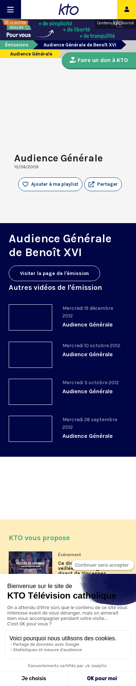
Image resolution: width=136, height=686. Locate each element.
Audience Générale (87, 324)
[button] (103, 184)
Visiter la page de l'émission (54, 273)
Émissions (16, 45)
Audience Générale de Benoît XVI (80, 45)
